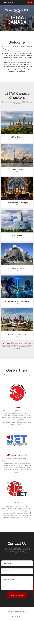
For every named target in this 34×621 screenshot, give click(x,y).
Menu (30, 3)
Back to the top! (17, 617)
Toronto (21, 342)
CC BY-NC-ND (16, 342)
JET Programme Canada (17, 455)
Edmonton (14, 345)
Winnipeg (27, 343)
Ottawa (3, 342)
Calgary (22, 347)
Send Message (17, 595)
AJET (17, 503)
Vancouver (4, 347)
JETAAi (17, 407)
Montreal (9, 343)
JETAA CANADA (7, 2)
